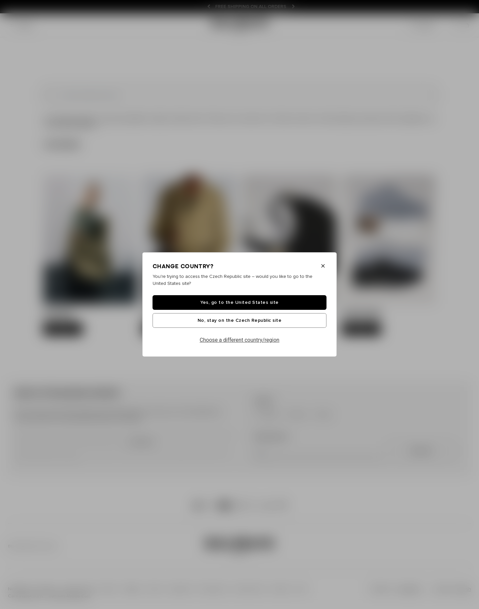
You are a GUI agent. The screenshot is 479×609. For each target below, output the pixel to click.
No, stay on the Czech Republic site (240, 320)
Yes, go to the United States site (239, 302)
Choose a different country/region (239, 340)
